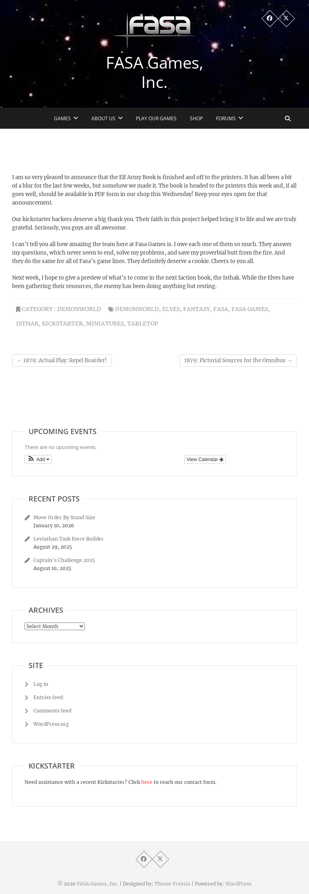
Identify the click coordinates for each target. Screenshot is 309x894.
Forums (226, 118)
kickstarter (62, 323)
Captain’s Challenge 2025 (64, 560)
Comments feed (52, 711)
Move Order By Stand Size (64, 517)
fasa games (249, 309)
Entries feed (48, 697)
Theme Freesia (172, 884)
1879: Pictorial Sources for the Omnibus (238, 360)
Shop (196, 118)
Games (62, 118)
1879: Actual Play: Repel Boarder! (62, 360)
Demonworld (79, 309)
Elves (171, 309)
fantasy (196, 309)
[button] (38, 459)
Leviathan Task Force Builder (68, 539)
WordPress (238, 884)
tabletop (142, 323)
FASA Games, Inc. (154, 72)
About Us (103, 118)
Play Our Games (156, 118)
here (146, 782)
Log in (40, 684)
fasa (220, 309)
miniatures (105, 323)
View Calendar (205, 459)
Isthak (27, 323)
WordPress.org (51, 724)
